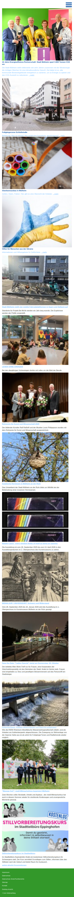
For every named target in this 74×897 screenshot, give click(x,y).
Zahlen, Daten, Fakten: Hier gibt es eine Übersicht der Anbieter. (27, 194)
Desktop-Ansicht (7, 889)
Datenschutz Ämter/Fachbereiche (13, 879)
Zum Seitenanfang (9, 893)
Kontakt (4, 885)
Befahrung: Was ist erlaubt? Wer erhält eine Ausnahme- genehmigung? (30, 136)
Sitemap (5, 882)
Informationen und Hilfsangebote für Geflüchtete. (21, 252)
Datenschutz (6, 875)
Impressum (5, 872)
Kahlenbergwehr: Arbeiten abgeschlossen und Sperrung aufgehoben (29, 727)
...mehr (31, 75)
